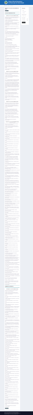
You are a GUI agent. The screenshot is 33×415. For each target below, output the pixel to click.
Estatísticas (11, 5)
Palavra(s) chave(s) (24, 14)
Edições (9, 5)
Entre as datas (23, 17)
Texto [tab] (23, 10)
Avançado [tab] (24, 12)
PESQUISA (23, 8)
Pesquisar (24, 22)
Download (6, 10)
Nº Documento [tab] (24, 11)
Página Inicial (5, 5)
